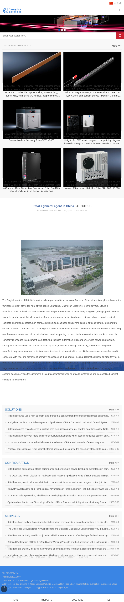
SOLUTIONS (77, 600)
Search (120, 35)
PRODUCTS (46, 600)
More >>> (117, 51)
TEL (108, 598)
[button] (59, 30)
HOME (15, 598)
